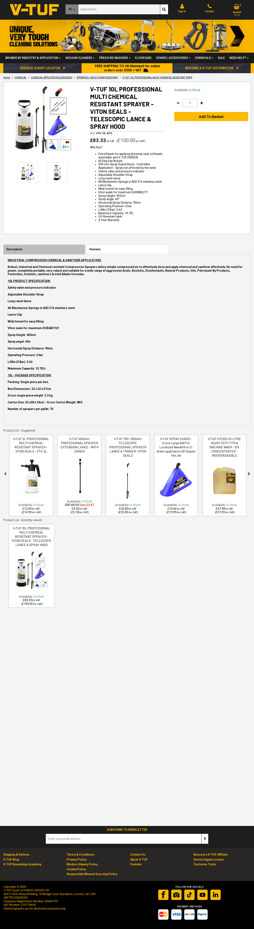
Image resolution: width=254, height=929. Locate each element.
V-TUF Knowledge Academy (22, 864)
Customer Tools (205, 864)
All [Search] (70, 9)
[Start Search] (164, 9)
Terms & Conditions (80, 854)
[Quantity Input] (190, 103)
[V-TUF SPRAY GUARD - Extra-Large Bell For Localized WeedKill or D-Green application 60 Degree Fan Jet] (176, 455)
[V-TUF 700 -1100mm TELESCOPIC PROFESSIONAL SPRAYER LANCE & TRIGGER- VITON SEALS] (127, 455)
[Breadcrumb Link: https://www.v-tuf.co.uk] (6, 77)
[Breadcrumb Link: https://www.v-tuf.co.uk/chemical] (20, 77)
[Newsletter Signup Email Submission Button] (204, 839)
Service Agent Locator (209, 859)
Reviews (95, 249)
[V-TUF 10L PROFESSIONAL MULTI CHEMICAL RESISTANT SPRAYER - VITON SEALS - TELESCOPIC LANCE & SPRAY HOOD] (31, 545)
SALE (221, 58)
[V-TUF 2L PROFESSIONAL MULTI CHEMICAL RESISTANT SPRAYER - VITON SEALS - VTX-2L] (31, 451)
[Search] (119, 9)
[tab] (44, 249)
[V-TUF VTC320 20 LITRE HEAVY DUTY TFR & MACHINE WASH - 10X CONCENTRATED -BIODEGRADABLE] (224, 455)
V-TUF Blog (11, 859)
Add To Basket (211, 116)
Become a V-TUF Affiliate (211, 854)
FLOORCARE (143, 58)
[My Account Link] (182, 8)
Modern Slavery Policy (82, 864)
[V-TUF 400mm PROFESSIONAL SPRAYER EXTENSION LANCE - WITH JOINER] (79, 451)
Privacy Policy (76, 859)
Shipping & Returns (16, 854)
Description (14, 249)
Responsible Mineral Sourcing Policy (92, 874)
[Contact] (209, 8)
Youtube (135, 864)
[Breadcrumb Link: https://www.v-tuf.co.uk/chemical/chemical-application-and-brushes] (51, 77)
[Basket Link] (237, 10)
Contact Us (138, 854)
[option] (43, 121)
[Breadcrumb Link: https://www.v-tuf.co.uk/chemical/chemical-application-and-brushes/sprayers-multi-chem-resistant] (97, 77)
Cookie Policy (76, 869)
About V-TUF (139, 859)
